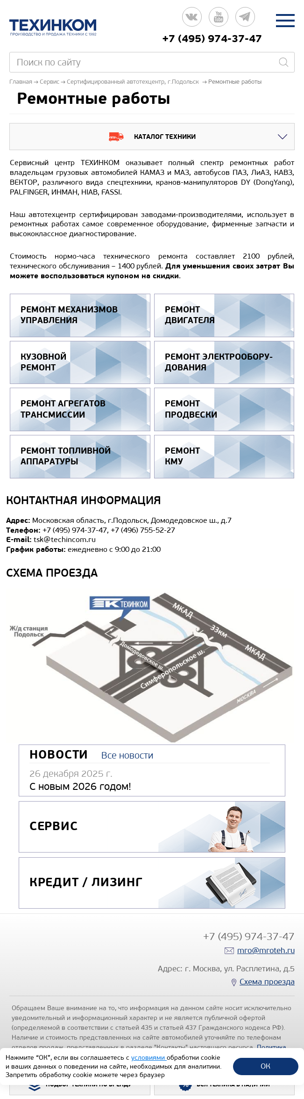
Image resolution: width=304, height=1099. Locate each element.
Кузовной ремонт (43, 362)
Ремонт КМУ (182, 456)
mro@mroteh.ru (266, 950)
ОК (265, 1066)
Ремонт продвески (191, 409)
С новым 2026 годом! (80, 787)
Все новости (127, 755)
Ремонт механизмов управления (69, 315)
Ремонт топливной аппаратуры (66, 456)
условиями (149, 1058)
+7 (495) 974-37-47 (212, 38)
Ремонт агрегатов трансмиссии (63, 409)
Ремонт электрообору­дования (219, 362)
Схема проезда (267, 982)
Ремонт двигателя (190, 315)
